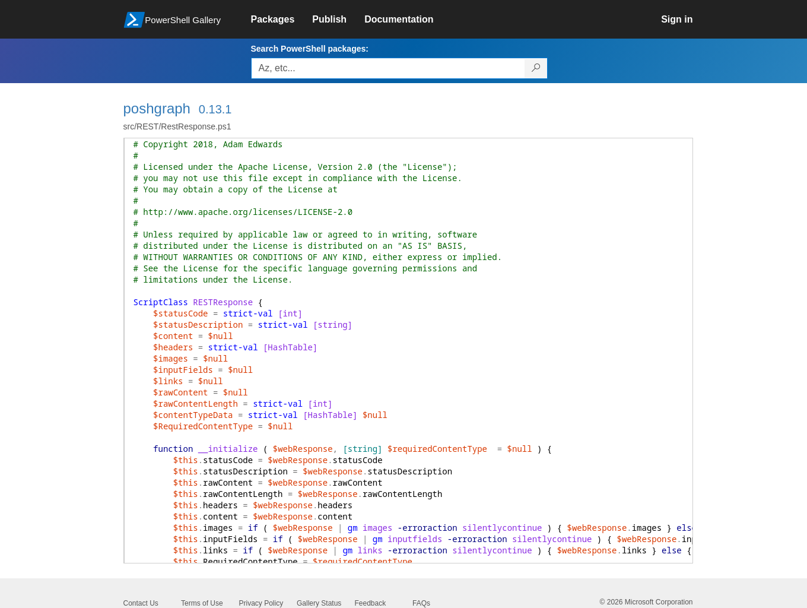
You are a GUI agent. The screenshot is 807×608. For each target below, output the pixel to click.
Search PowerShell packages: (309, 48)
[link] (282, 20)
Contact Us (140, 603)
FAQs (421, 603)
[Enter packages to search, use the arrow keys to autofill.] (388, 68)
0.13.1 (215, 109)
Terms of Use (202, 603)
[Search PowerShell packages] (536, 68)
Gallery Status (319, 603)
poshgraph (156, 108)
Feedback (370, 603)
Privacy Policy (261, 603)
